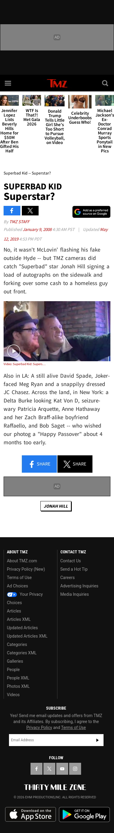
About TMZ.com (22, 560)
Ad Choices (17, 586)
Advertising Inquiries (79, 586)
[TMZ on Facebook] (36, 769)
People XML (18, 678)
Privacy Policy (39, 727)
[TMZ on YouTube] (62, 769)
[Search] (105, 83)
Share (39, 464)
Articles (14, 611)
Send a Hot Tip (74, 569)
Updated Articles (22, 627)
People (13, 669)
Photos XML (18, 686)
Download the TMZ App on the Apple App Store (30, 814)
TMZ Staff (19, 221)
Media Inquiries (74, 594)
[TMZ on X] (49, 769)
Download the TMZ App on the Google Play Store (84, 814)
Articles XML (19, 619)
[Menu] (8, 83)
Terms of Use (19, 577)
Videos (13, 694)
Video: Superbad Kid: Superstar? (25, 364)
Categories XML (22, 652)
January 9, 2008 (37, 229)
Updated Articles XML (27, 636)
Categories (17, 644)
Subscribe (98, 740)
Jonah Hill (56, 506)
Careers (67, 577)
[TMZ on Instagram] (75, 769)
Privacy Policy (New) (26, 569)
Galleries (15, 661)
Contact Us (70, 560)
